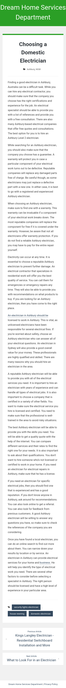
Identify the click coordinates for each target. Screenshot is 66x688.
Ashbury (31, 69)
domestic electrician (41, 613)
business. (45, 562)
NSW (38, 69)
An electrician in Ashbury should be (28, 315)
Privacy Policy (51, 684)
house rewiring (17, 613)
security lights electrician (26, 607)
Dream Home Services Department (25, 684)
